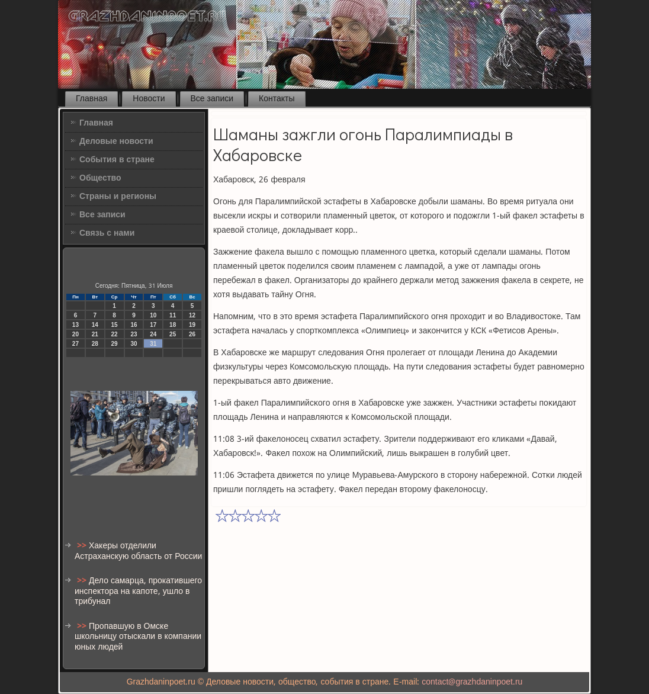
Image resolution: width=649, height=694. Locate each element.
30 (133, 343)
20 (75, 334)
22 (114, 334)
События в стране (117, 160)
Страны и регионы (117, 196)
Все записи (212, 99)
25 (172, 334)
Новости (149, 99)
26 (192, 334)
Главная (91, 99)
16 (133, 325)
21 (95, 334)
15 (114, 325)
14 (95, 325)
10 (153, 315)
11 (172, 315)
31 (153, 343)
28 (95, 343)
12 (192, 315)
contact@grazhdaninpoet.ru (472, 682)
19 (192, 325)
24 (153, 334)
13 (75, 325)
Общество (100, 178)
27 (75, 343)
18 (172, 325)
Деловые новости (116, 141)
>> (83, 546)
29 (114, 343)
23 (133, 334)
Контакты (276, 99)
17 (153, 325)
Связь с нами (106, 233)
